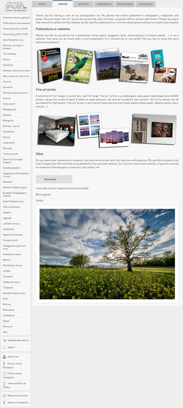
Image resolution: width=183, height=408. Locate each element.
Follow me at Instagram (12, 375)
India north (9, 142)
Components (104, 4)
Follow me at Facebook (12, 365)
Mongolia (8, 120)
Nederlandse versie (15, 340)
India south (9, 103)
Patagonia (14, 247)
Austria (7, 81)
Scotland (8, 64)
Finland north (10, 240)
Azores (7, 98)
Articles (83, 4)
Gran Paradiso (13, 39)
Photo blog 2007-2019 (15, 34)
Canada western (11, 167)
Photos (62, 4)
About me (10, 357)
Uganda (7, 218)
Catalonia (11, 282)
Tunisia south (10, 153)
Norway (13, 47)
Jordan (6, 270)
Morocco (8, 326)
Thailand (8, 287)
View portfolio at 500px (14, 385)
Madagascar (9, 109)
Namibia (7, 181)
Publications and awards (16, 23)
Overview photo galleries (16, 17)
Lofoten (11, 223)
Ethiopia (15, 92)
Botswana (8, 309)
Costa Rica (8, 131)
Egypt (6, 320)
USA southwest (11, 206)
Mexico (7, 259)
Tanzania (8, 276)
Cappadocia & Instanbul (16, 175)
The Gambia (9, 53)
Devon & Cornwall (13, 161)
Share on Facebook (15, 403)
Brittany (11, 126)
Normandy (13, 265)
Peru (5, 298)
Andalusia (12, 254)
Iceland (7, 212)
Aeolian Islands (14, 293)
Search (8, 347)
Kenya (6, 59)
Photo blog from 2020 (15, 28)
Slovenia (7, 87)
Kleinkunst (146, 4)
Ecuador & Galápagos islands (14, 194)
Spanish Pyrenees (13, 234)
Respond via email (15, 396)
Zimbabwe (8, 315)
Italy (16, 76)
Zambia (7, 114)
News (42, 4)
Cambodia (8, 229)
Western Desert (15, 187)
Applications (125, 4)
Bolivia (7, 304)
